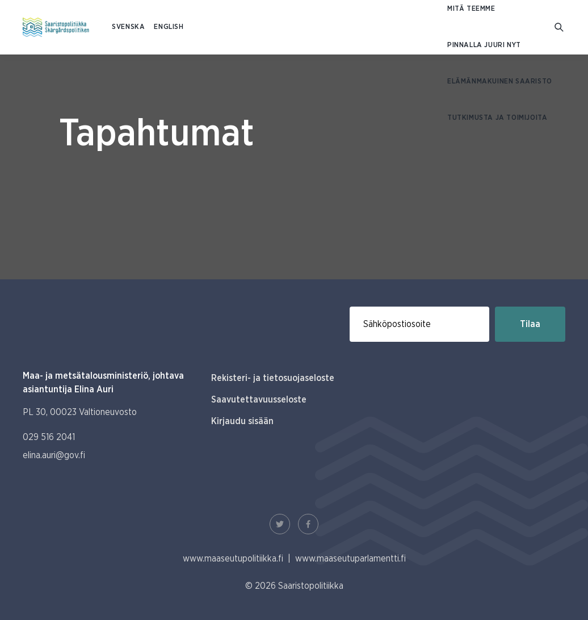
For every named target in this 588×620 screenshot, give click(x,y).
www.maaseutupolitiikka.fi (233, 558)
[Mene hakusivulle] (560, 27)
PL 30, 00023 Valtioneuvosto (80, 412)
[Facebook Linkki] (308, 524)
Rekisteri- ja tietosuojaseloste (272, 378)
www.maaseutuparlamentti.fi (350, 558)
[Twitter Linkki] (280, 524)
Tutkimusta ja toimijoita (497, 118)
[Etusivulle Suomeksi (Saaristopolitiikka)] (56, 27)
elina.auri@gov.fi (54, 455)
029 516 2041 (49, 437)
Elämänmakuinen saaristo (499, 81)
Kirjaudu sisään (242, 421)
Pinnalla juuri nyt (484, 45)
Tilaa (530, 324)
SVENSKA (128, 27)
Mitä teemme (471, 8)
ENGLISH (168, 27)
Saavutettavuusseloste (258, 399)
